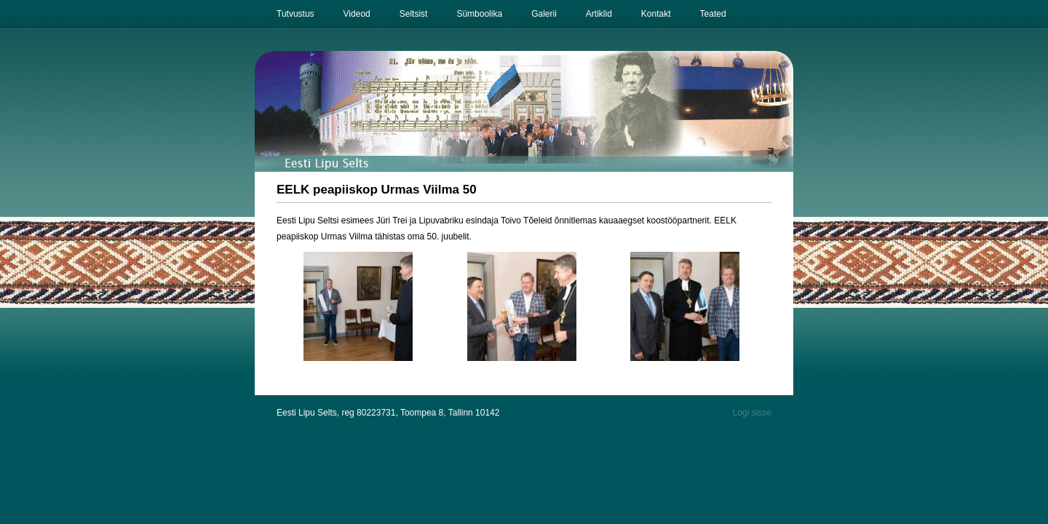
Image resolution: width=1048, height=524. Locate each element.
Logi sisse (752, 413)
